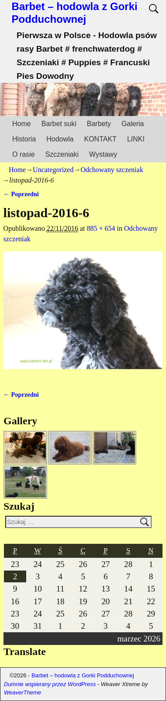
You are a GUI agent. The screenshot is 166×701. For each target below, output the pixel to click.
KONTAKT (100, 139)
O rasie (23, 154)
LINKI (136, 139)
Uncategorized (53, 169)
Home (21, 123)
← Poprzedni (21, 193)
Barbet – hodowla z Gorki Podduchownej (75, 12)
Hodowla (59, 139)
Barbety (99, 123)
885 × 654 (101, 228)
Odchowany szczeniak (111, 169)
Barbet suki (59, 123)
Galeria (132, 123)
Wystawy (103, 154)
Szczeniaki (62, 154)
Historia (24, 139)
